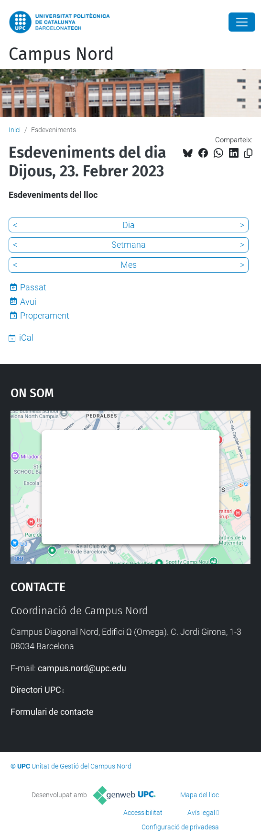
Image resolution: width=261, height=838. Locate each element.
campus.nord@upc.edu (82, 668)
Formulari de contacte (52, 712)
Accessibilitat (143, 812)
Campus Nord (61, 54)
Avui (28, 302)
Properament (44, 315)
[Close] (241, 22)
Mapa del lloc (199, 795)
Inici (15, 130)
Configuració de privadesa (180, 827)
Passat (33, 287)
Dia (128, 225)
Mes (128, 265)
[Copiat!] (248, 153)
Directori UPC (36, 690)
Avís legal (201, 812)
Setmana (128, 245)
